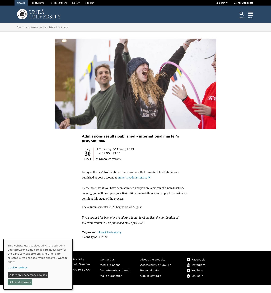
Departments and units (115, 270)
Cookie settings (150, 275)
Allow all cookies (20, 282)
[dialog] (38, 264)
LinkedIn (195, 275)
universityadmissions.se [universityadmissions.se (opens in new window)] (132, 177)
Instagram (196, 264)
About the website (152, 259)
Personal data (149, 270)
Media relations (110, 264)
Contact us (107, 259)
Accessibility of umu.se (155, 264)
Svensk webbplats (243, 2)
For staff (89, 2)
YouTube (195, 270)
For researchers (58, 2)
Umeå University (110, 232)
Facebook (196, 259)
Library (76, 2)
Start (19, 27)
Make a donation (111, 275)
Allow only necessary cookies (28, 274)
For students (37, 2)
